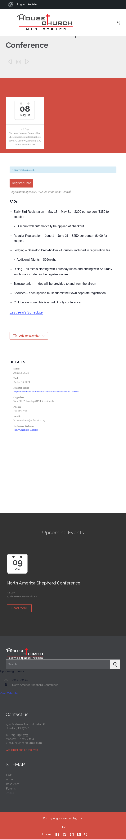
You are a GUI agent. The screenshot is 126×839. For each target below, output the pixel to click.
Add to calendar (29, 335)
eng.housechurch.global (68, 818)
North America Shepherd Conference (35, 684)
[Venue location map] (63, 479)
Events (10, 792)
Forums (11, 788)
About (10, 779)
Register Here (21, 183)
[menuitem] (11, 4)
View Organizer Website (25, 429)
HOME (10, 774)
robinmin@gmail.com (28, 742)
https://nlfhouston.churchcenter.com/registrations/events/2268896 (46, 391)
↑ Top (63, 827)
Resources (12, 784)
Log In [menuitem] (21, 4)
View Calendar (9, 693)
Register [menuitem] (32, 4)
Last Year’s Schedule (26, 312)
